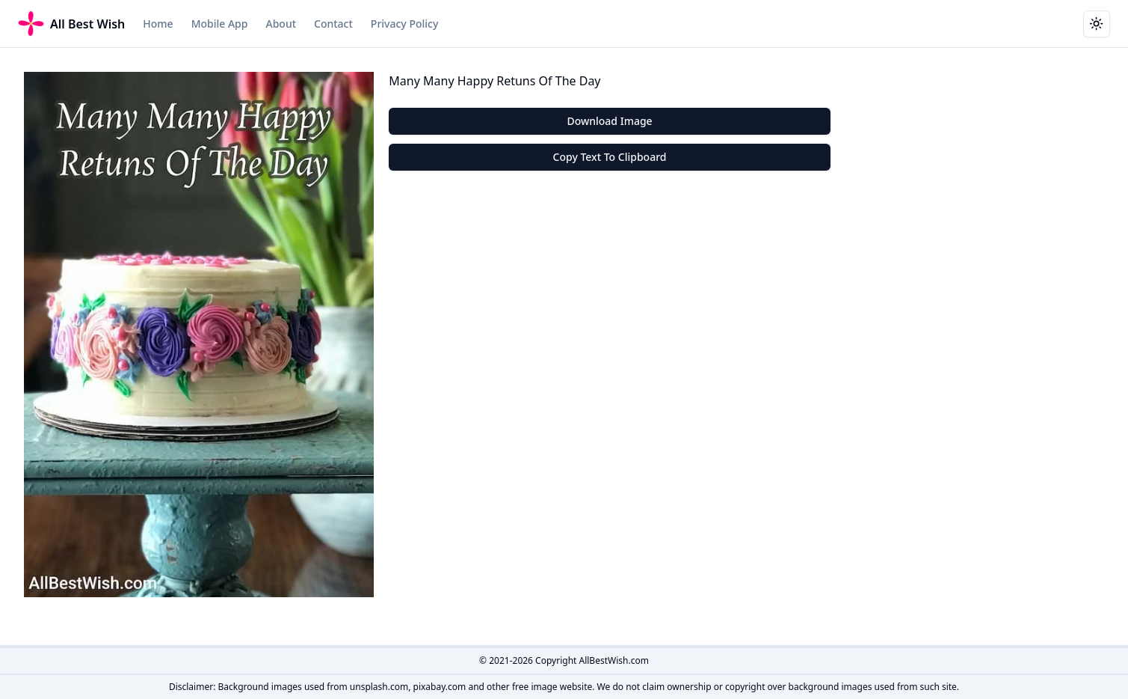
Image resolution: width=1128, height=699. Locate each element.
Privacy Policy (404, 23)
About (280, 23)
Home (158, 23)
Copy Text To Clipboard (610, 157)
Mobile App (219, 23)
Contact (333, 23)
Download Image (609, 121)
